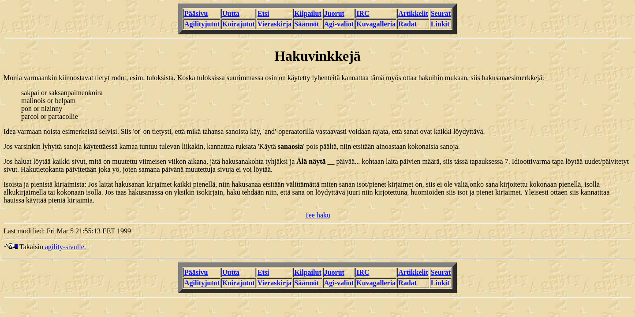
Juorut (334, 13)
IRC (362, 13)
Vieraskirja (275, 24)
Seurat (441, 13)
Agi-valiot (339, 24)
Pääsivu (196, 13)
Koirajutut (238, 24)
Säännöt (306, 24)
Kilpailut (307, 13)
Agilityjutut (202, 24)
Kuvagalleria (376, 24)
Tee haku (317, 215)
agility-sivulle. (64, 247)
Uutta (230, 13)
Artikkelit (413, 13)
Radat (407, 24)
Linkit (440, 24)
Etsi (263, 13)
